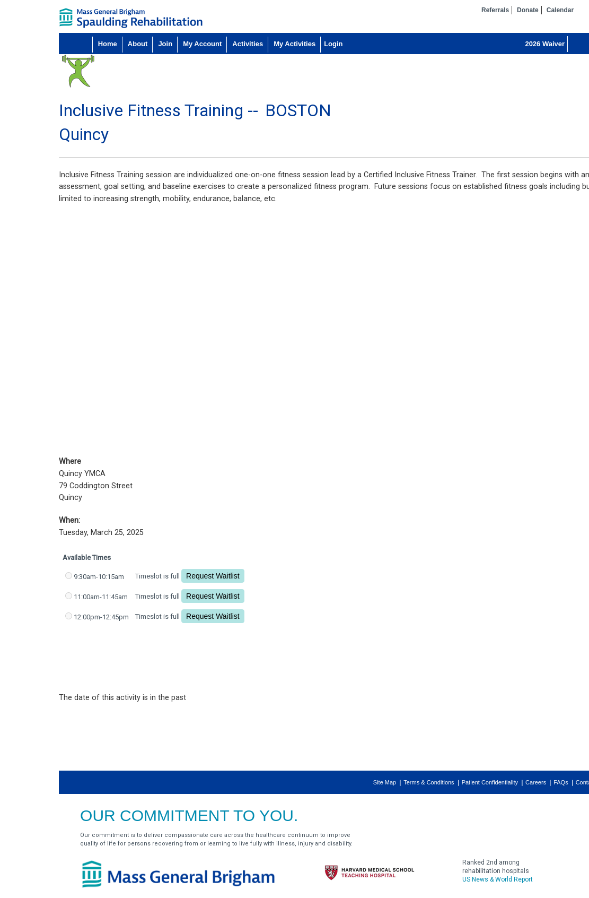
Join (165, 44)
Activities (247, 44)
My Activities (294, 44)
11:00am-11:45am (101, 597)
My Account (202, 44)
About (138, 44)
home (131, 18)
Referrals (495, 10)
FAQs (560, 782)
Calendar (560, 10)
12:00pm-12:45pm (101, 617)
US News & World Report (497, 879)
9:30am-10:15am (99, 577)
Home (107, 44)
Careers (535, 782)
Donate (528, 10)
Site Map (384, 782)
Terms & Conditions (428, 782)
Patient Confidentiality (490, 782)
